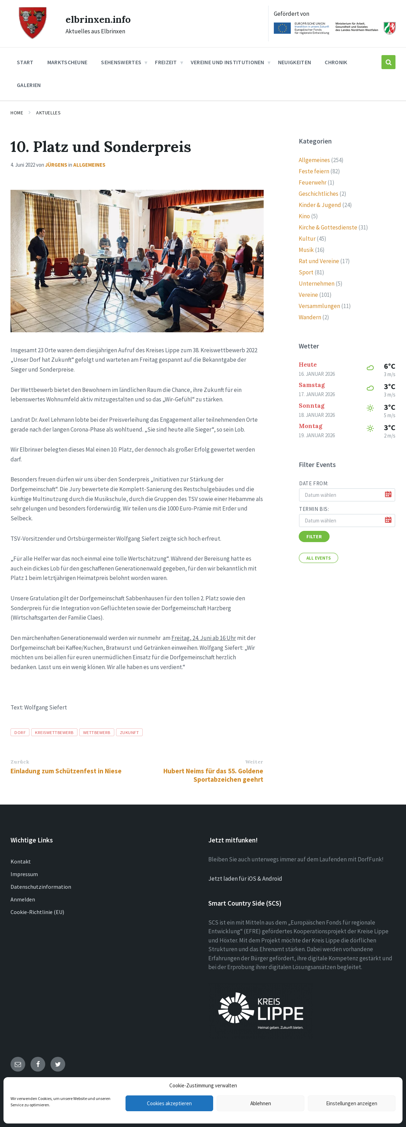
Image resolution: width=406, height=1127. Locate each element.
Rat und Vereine (319, 260)
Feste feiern (314, 170)
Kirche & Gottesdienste (328, 226)
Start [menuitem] (25, 61)
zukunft (129, 731)
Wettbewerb (96, 731)
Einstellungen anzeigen (351, 1103)
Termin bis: (314, 508)
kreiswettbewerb (54, 731)
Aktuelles (48, 112)
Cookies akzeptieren (169, 1103)
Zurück (20, 761)
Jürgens (56, 163)
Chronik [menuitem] (336, 61)
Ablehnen (260, 1103)
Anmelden (23, 898)
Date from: (314, 482)
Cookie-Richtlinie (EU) (37, 910)
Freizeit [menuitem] (166, 61)
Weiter (254, 761)
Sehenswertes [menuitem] (121, 61)
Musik (306, 249)
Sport (306, 271)
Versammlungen (319, 305)
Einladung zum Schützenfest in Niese (66, 770)
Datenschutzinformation (41, 885)
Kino (304, 215)
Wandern (310, 316)
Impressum (24, 872)
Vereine (308, 294)
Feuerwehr (312, 181)
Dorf (20, 731)
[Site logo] (32, 37)
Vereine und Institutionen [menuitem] (227, 61)
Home (17, 112)
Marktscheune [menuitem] (67, 61)
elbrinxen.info (100, 18)
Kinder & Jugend (320, 204)
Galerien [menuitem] (29, 84)
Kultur (307, 237)
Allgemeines (89, 163)
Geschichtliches (318, 192)
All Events (318, 557)
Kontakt (21, 860)
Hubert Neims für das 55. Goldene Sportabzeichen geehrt (213, 774)
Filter (314, 535)
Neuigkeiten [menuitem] (294, 61)
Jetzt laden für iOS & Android (245, 878)
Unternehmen (316, 282)
